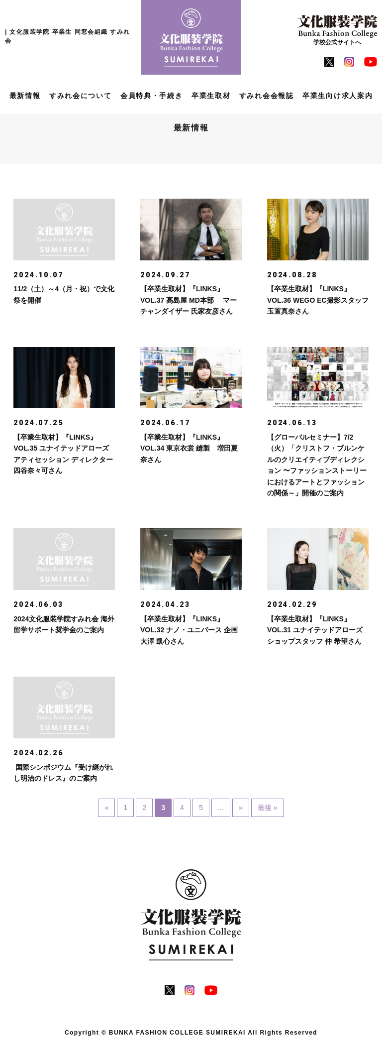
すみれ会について (80, 96)
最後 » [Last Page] (268, 810)
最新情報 (25, 96)
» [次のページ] (241, 810)
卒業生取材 (211, 96)
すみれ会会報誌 (266, 96)
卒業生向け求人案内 (337, 96)
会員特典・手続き (151, 96)
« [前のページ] (105, 810)
